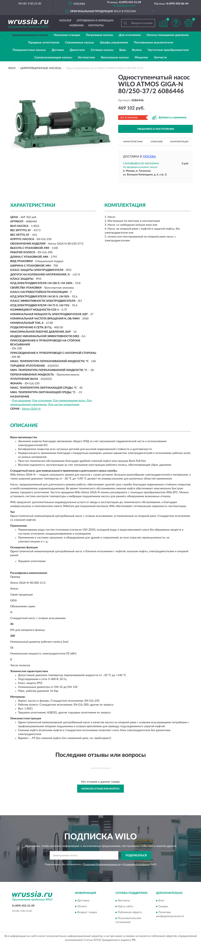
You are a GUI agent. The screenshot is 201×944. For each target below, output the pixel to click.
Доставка (83, 900)
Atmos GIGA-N (31, 409)
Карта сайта (125, 906)
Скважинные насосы (79, 42)
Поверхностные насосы (29, 50)
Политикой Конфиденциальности (102, 864)
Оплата (82, 906)
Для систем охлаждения (63, 404)
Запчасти (160, 57)
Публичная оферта (130, 912)
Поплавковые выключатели (153, 42)
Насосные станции (67, 35)
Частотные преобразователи (168, 50)
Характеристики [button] (133, 142)
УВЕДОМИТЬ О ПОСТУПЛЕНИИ (155, 129)
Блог (161, 900)
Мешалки (141, 57)
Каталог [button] (65, 20)
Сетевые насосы (102, 50)
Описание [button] (157, 142)
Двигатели (77, 50)
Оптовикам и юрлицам (95, 20)
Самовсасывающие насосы (53, 57)
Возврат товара (87, 912)
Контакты (96, 25)
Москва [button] (149, 156)
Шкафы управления (114, 42)
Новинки (76, 25)
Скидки (163, 906)
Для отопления (130, 35)
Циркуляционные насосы (30, 35)
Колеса (137, 50)
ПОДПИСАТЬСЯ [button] (136, 855)
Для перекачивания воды (69, 400)
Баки (122, 50)
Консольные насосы (115, 57)
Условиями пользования (136, 864)
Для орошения (21, 400)
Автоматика (86, 57)
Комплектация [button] (179, 142)
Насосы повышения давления (168, 35)
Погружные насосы (99, 35)
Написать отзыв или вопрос (100, 789)
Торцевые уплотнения (43, 42)
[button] (124, 5)
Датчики (58, 50)
